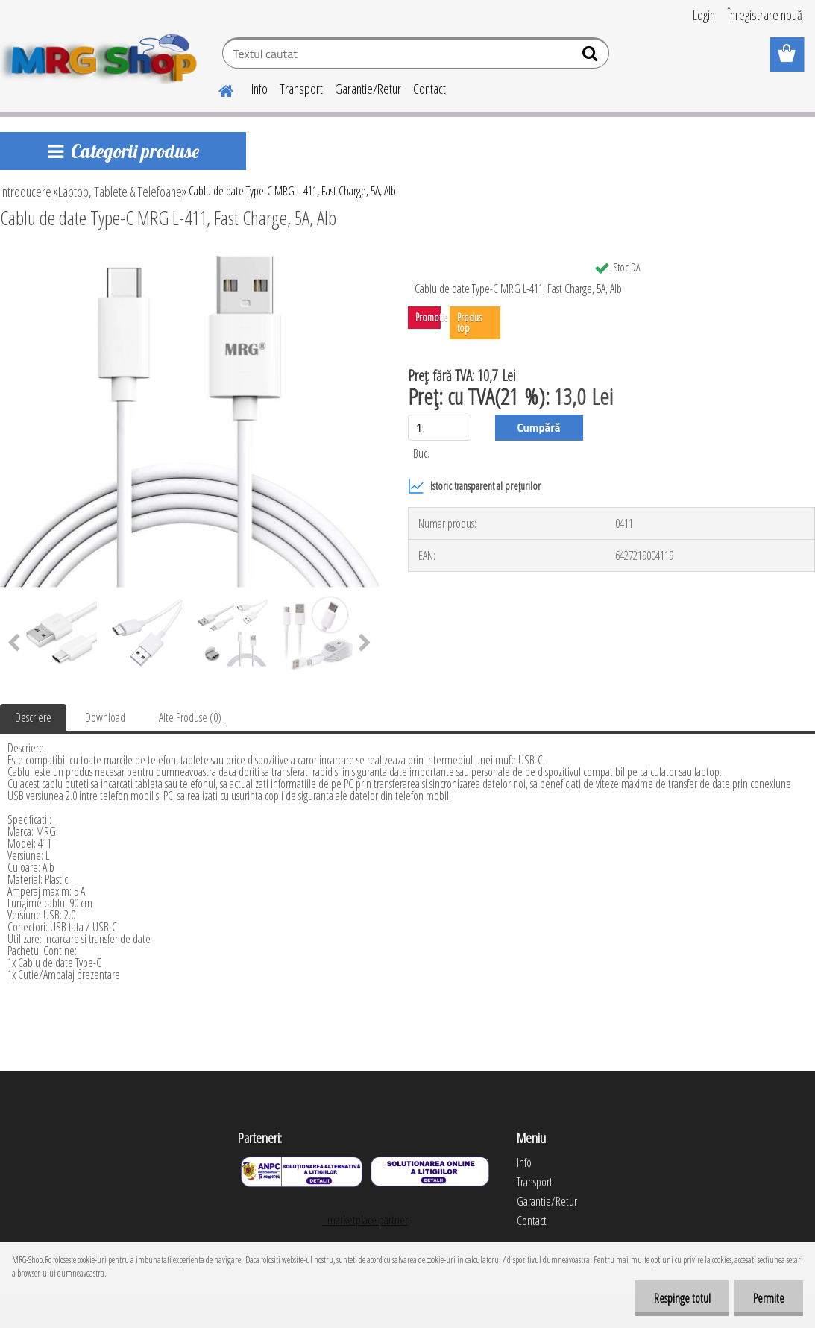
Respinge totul (681, 1298)
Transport (301, 89)
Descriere (33, 717)
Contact (429, 89)
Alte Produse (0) (190, 717)
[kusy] (440, 428)
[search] (591, 57)
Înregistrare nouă (765, 15)
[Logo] (102, 55)
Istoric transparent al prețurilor (474, 486)
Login (704, 15)
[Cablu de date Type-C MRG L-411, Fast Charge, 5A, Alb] (189, 259)
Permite (768, 1298)
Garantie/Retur (368, 89)
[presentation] (365, 643)
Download (105, 717)
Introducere (25, 192)
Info (259, 89)
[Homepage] (217, 89)
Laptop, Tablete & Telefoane (120, 192)
